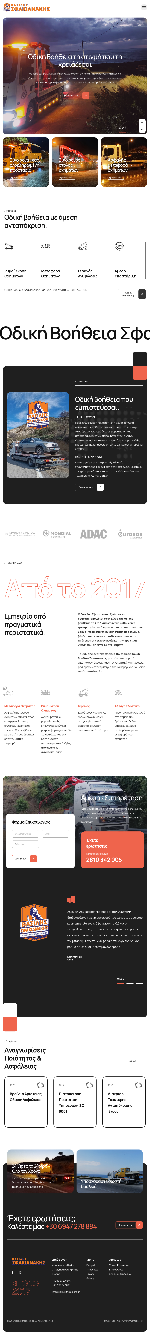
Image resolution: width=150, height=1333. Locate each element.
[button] (120, 983)
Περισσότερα (18, 177)
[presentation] (142, 129)
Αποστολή (20, 858)
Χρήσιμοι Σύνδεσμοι (120, 1274)
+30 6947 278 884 (61, 1280)
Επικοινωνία (125, 1225)
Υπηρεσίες (92, 1269)
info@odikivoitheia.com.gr (66, 1291)
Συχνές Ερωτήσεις (119, 1265)
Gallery (90, 1278)
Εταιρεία (91, 1265)
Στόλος (90, 1274)
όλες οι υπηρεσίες (128, 294)
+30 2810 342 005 (61, 1285)
